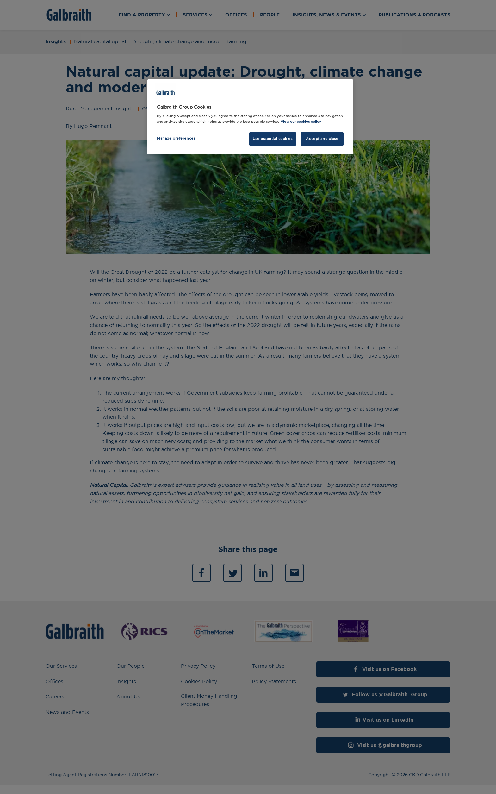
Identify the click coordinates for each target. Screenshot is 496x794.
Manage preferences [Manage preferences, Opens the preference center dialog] (176, 138)
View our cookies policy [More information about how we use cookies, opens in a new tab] (301, 121)
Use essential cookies (273, 139)
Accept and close (322, 139)
